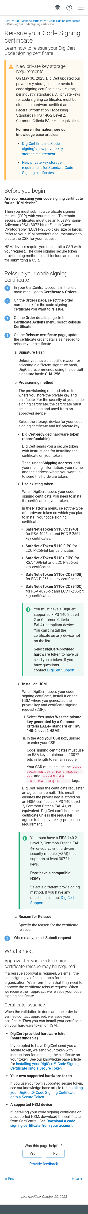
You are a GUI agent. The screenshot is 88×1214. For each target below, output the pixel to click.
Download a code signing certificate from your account (42, 1123)
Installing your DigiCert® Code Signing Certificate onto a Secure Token (45, 1066)
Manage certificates (33, 21)
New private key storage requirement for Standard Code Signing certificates (47, 167)
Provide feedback (43, 1164)
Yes (32, 1153)
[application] (69, 1203)
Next (75, 1179)
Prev (11, 1179)
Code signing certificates (64, 21)
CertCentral (11, 21)
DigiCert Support (60, 670)
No (55, 1153)
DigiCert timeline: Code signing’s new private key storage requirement (42, 148)
